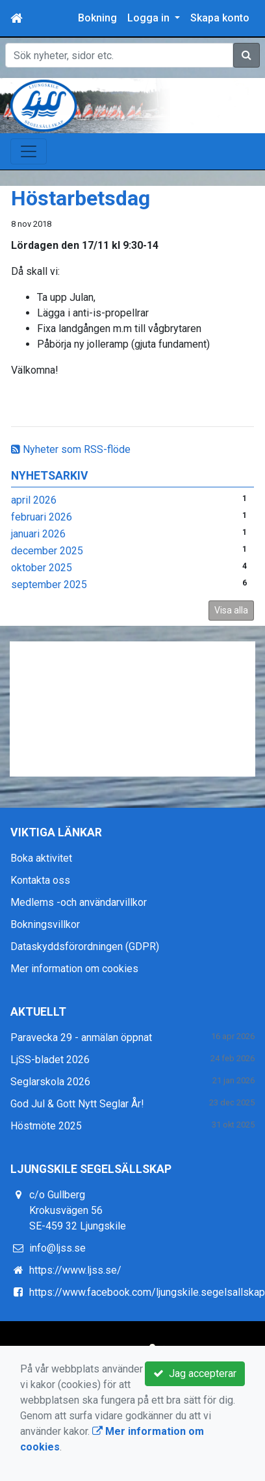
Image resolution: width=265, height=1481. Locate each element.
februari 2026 (41, 517)
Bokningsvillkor (45, 924)
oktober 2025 (41, 567)
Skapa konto (219, 18)
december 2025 (47, 551)
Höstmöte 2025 (46, 1126)
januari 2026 (38, 534)
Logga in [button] (149, 18)
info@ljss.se (57, 1248)
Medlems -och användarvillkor (78, 902)
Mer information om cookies (74, 968)
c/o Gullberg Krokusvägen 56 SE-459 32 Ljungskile (77, 1210)
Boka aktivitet (41, 858)
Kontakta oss (40, 880)
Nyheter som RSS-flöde (71, 449)
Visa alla (231, 610)
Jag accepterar (194, 1373)
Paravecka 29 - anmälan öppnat (81, 1037)
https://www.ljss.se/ (75, 1270)
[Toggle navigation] (28, 151)
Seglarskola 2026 (50, 1081)
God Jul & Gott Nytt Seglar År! (77, 1104)
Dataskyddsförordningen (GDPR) (84, 946)
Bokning (97, 18)
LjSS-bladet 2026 (50, 1059)
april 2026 (34, 500)
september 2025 (49, 584)
